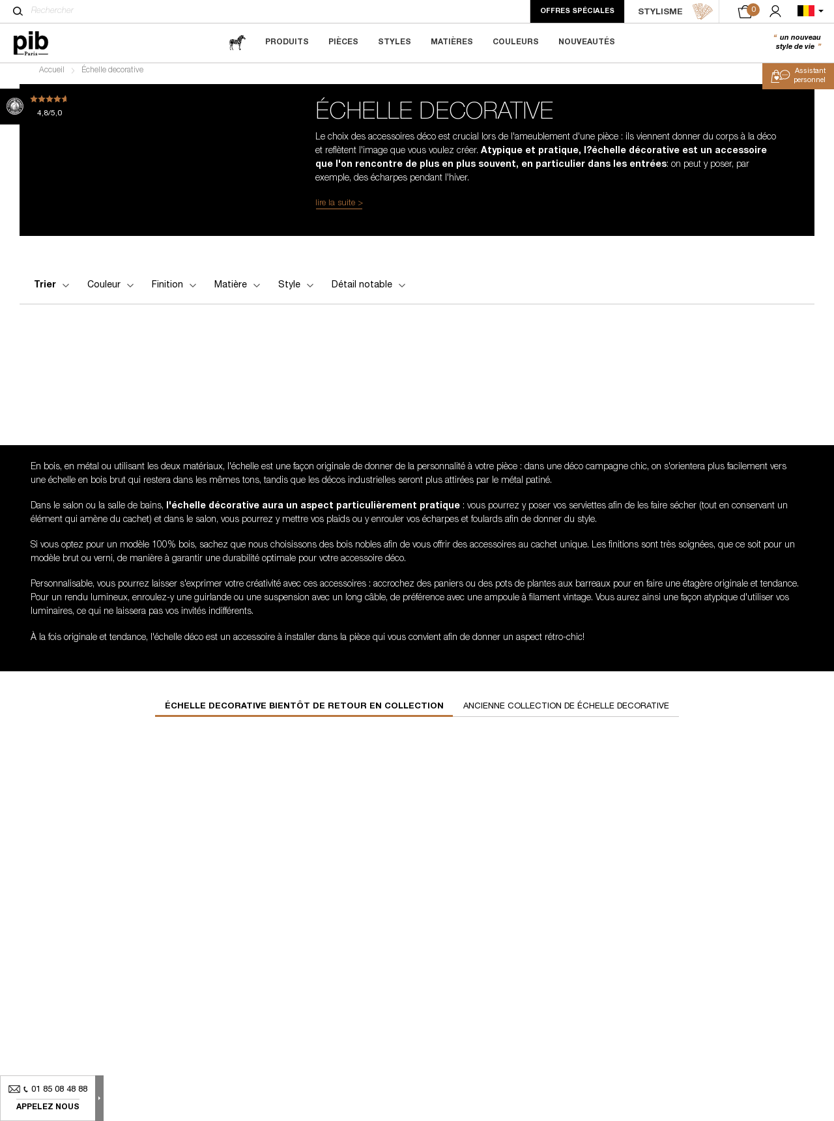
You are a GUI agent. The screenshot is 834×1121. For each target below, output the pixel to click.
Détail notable (370, 291)
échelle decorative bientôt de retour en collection (304, 711)
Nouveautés (586, 42)
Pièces (343, 42)
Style (297, 291)
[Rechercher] (18, 11)
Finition (175, 291)
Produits (287, 42)
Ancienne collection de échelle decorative (566, 711)
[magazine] (237, 43)
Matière (238, 291)
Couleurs (516, 42)
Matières (452, 42)
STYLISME (675, 11)
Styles (394, 42)
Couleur (111, 291)
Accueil (52, 76)
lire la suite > (339, 209)
